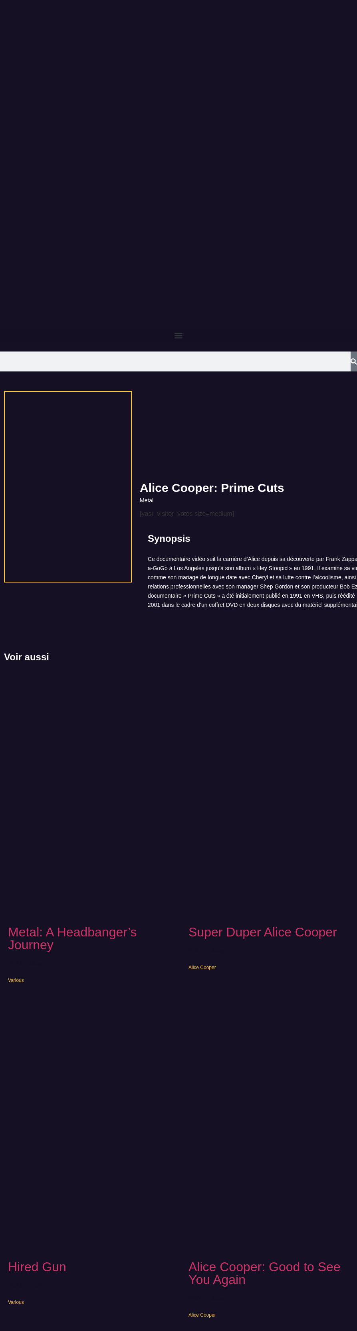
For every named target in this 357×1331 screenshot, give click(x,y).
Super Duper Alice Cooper (262, 932)
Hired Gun (37, 1267)
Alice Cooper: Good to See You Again (264, 1273)
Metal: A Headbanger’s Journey (72, 938)
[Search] (354, 361)
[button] (178, 335)
